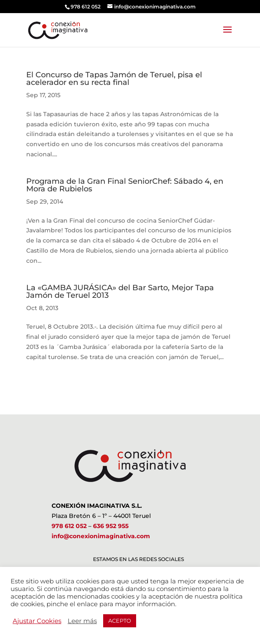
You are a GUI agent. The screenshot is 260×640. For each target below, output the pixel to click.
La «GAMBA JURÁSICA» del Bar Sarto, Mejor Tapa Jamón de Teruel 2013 (120, 291)
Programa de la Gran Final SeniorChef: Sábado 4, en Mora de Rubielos (124, 185)
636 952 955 (111, 526)
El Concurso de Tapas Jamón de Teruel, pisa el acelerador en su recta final (114, 78)
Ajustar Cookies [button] (37, 621)
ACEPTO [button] (119, 620)
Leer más (82, 621)
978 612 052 (69, 526)
